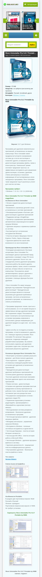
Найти (32, 45)
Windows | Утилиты (19, 95)
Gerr (6, 55)
